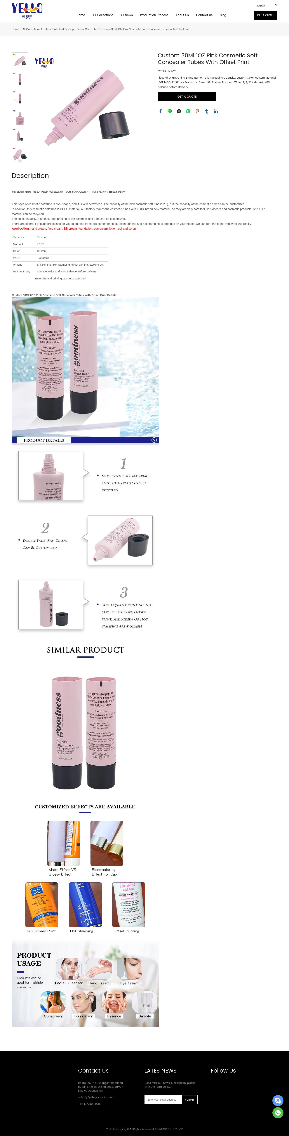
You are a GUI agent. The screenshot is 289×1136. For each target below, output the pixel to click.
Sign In (261, 6)
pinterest (197, 111)
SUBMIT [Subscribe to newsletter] (189, 1100)
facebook (160, 111)
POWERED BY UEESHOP (169, 1129)
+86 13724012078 (89, 1104)
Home (80, 15)
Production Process (154, 15)
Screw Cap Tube (87, 29)
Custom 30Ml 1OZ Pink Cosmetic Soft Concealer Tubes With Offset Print (145, 29)
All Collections (103, 15)
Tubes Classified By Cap (58, 29)
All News (127, 15)
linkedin (216, 111)
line (170, 111)
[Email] (163, 1099)
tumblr (206, 111)
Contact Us (204, 15)
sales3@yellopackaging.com (96, 1097)
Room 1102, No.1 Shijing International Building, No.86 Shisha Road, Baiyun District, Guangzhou (100, 1087)
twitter (179, 111)
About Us (182, 15)
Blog (223, 15)
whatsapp (188, 111)
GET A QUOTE (265, 15)
